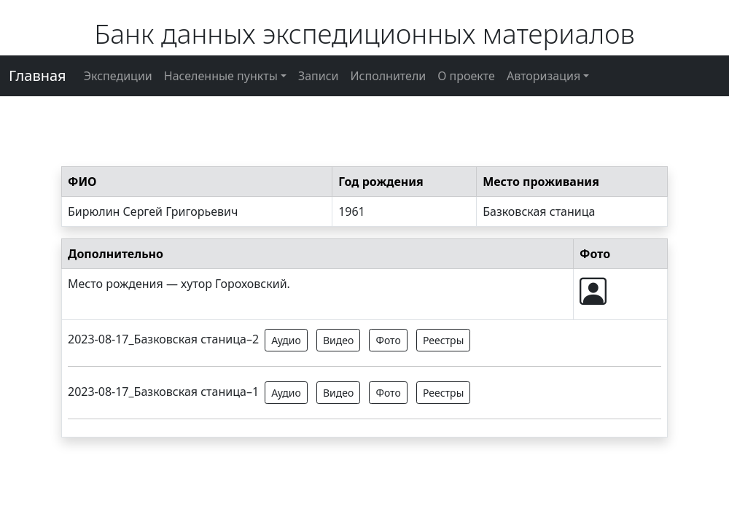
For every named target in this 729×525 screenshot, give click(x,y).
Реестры (443, 340)
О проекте (466, 76)
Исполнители (388, 76)
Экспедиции (118, 76)
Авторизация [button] (543, 76)
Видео (338, 340)
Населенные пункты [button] (221, 76)
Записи (318, 76)
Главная (37, 75)
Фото (387, 340)
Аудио (286, 340)
